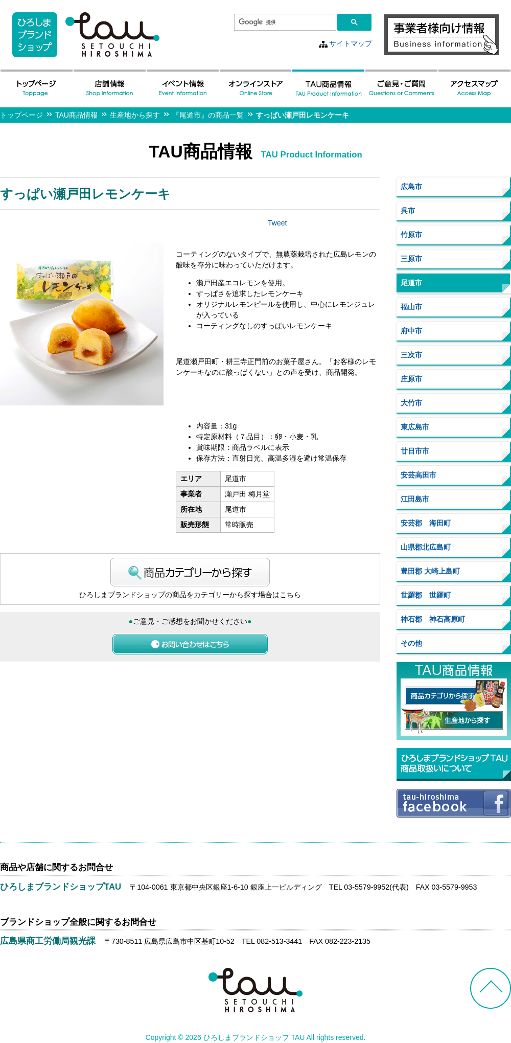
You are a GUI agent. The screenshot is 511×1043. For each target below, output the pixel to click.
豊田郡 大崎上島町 (430, 571)
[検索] (284, 22)
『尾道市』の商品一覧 (208, 115)
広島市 (411, 187)
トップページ (21, 115)
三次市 (411, 355)
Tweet (277, 223)
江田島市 (415, 499)
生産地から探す (135, 115)
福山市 (411, 307)
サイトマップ (350, 43)
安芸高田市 (418, 475)
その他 (411, 643)
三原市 (411, 259)
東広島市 (415, 427)
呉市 (408, 211)
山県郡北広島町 (426, 547)
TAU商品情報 (76, 115)
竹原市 (411, 235)
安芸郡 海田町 (426, 523)
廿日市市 (415, 451)
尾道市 (411, 283)
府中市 (411, 331)
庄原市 (411, 379)
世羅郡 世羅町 (426, 595)
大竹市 (411, 403)
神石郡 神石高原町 (433, 619)
